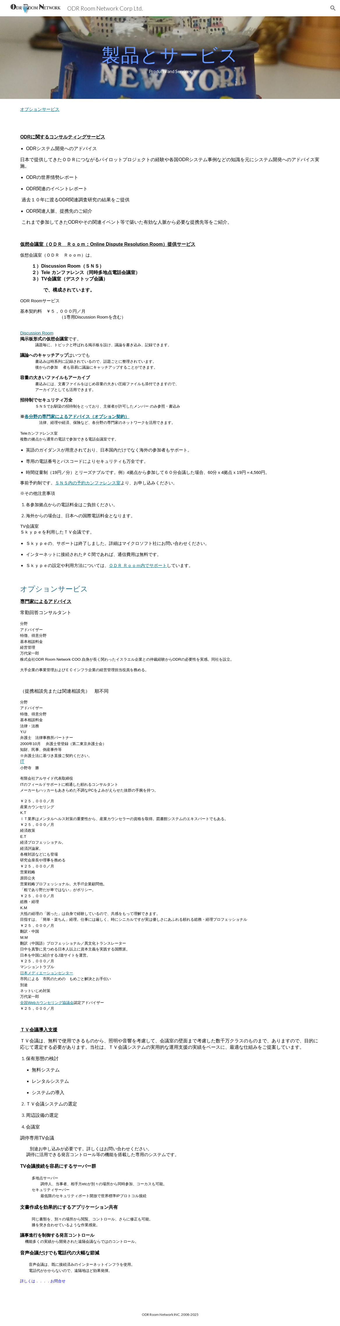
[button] (333, 8)
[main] (170, 58)
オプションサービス (39, 109)
